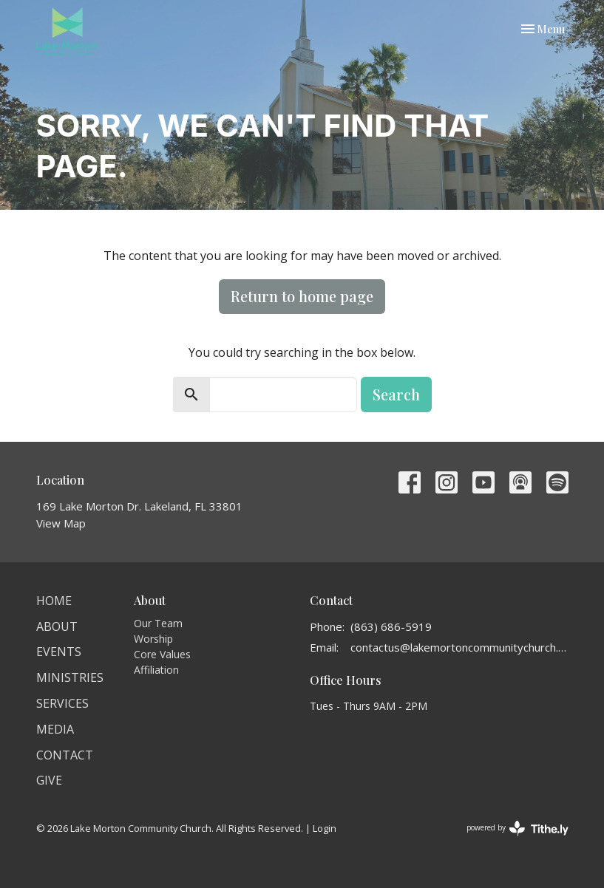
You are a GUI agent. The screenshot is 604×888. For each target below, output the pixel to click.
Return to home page (302, 296)
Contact (64, 755)
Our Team (158, 623)
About (57, 626)
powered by (517, 828)
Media (55, 729)
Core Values (162, 654)
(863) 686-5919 (391, 626)
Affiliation (156, 670)
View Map (61, 523)
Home (54, 600)
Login (324, 828)
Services (62, 703)
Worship (153, 639)
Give (49, 780)
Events (58, 651)
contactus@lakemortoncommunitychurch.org (459, 647)
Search (396, 394)
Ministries (70, 677)
